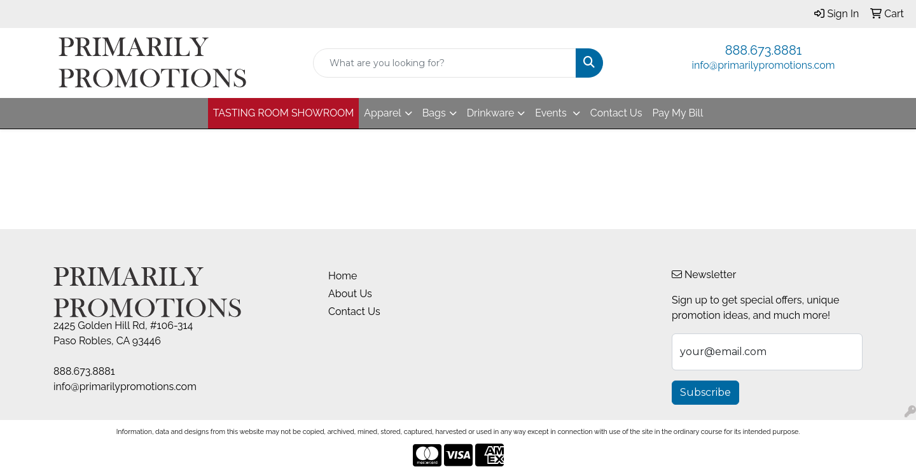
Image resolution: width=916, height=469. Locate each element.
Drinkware (491, 113)
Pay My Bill (677, 113)
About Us (350, 294)
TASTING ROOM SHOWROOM (283, 113)
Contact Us (616, 113)
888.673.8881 (763, 50)
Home (342, 276)
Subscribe (705, 392)
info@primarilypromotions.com (763, 65)
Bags (434, 113)
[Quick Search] (444, 63)
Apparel (382, 113)
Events (552, 113)
